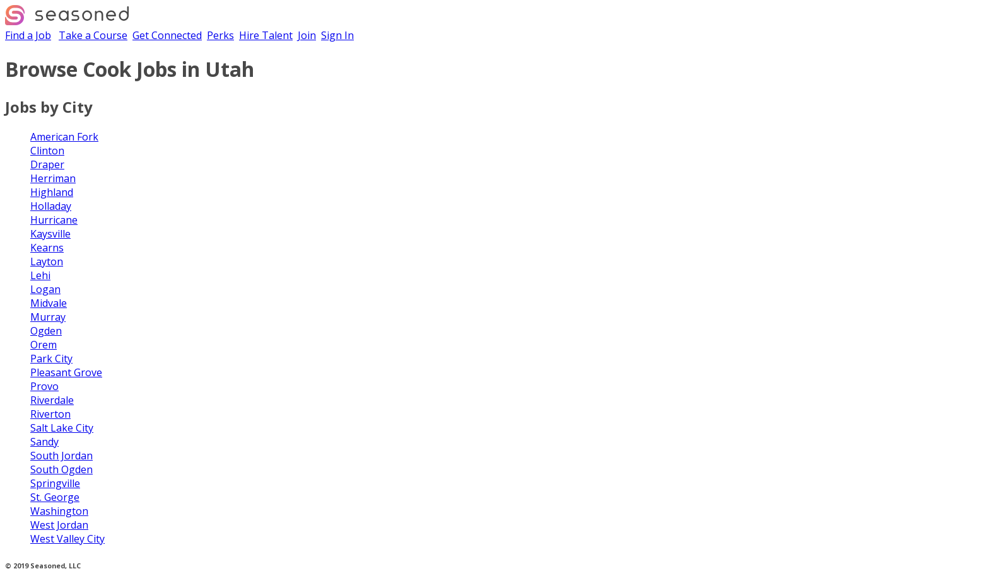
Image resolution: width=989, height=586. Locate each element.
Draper (47, 164)
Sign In (337, 35)
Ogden (46, 331)
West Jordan (59, 525)
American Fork (64, 137)
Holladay (50, 206)
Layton (46, 261)
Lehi (40, 275)
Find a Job (28, 35)
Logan (45, 289)
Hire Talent (266, 35)
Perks (220, 35)
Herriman (53, 178)
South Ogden (61, 469)
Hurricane (54, 220)
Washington (59, 511)
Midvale (48, 303)
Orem (43, 345)
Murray (48, 317)
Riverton (50, 414)
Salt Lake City (61, 428)
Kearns (47, 248)
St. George (54, 497)
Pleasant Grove (66, 372)
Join (307, 35)
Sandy (44, 442)
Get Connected (167, 35)
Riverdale (52, 400)
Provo (44, 386)
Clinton (47, 151)
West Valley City (67, 539)
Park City (51, 358)
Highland (51, 192)
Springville (55, 483)
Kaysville (50, 234)
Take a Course (93, 35)
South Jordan (61, 455)
